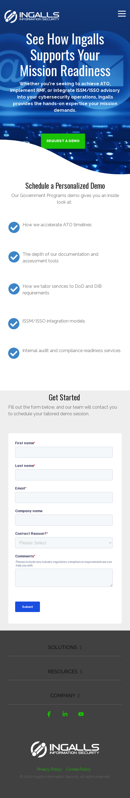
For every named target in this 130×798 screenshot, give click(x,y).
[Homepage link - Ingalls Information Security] (65, 760)
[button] (122, 13)
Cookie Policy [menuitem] (78, 769)
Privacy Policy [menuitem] (49, 769)
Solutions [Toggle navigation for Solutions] (62, 647)
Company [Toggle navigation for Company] (62, 695)
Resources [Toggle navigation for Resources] (63, 671)
